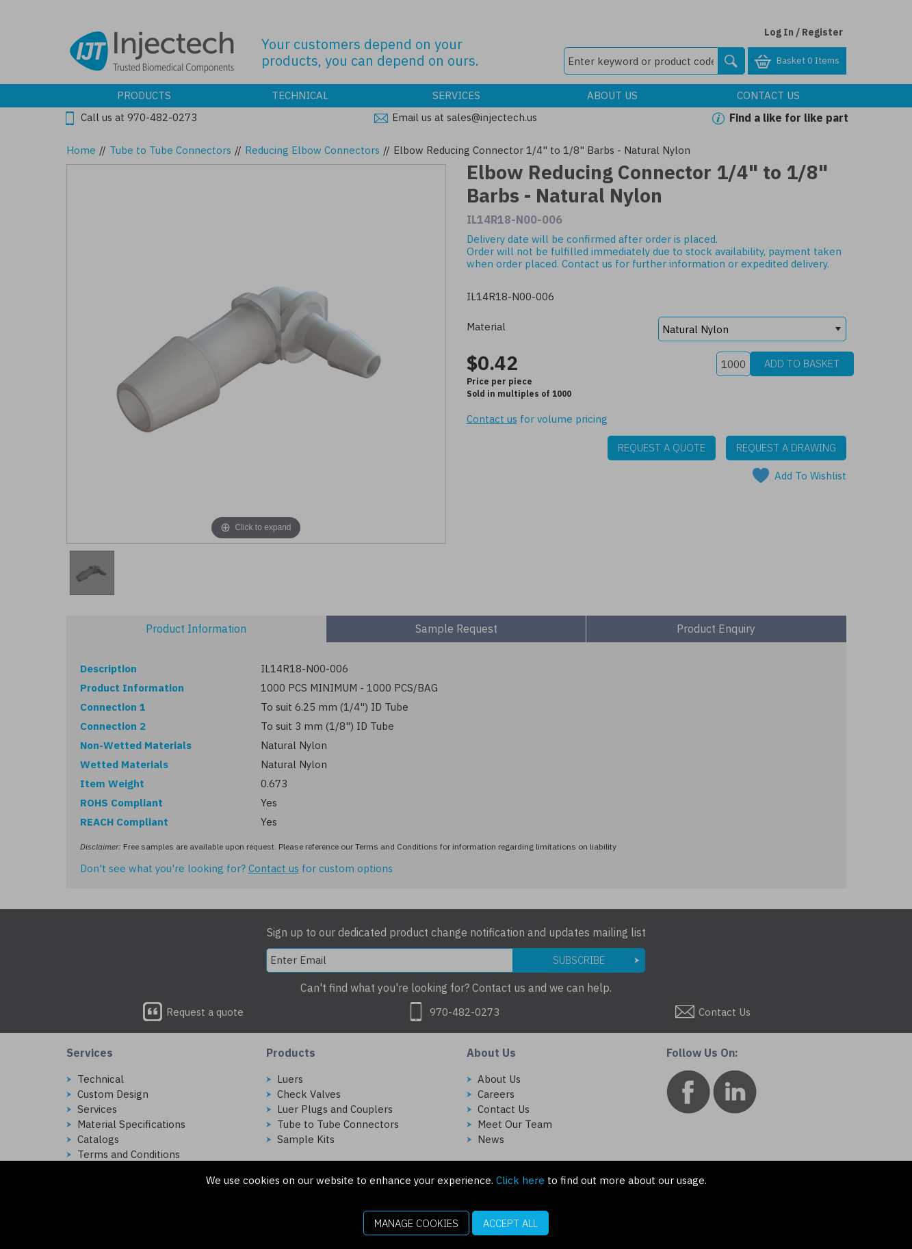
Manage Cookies (416, 1223)
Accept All (510, 1223)
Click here (520, 1180)
